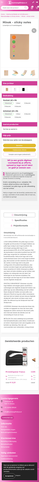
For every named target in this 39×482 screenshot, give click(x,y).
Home (3, 14)
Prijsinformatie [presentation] (20, 225)
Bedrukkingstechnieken (9, 432)
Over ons (4, 427)
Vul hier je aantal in (10, 129)
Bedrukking (8, 96)
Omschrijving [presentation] (20, 215)
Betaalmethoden (7, 444)
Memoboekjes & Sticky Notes (10, 16)
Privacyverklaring (7, 461)
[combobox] (14, 8)
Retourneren (5, 447)
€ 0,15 (10, 382)
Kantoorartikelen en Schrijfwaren (17, 14)
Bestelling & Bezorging (8, 441)
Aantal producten (10, 124)
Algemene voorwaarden (9, 456)
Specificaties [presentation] (21, 220)
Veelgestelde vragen (8, 429)
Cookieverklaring (7, 459)
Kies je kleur (8, 83)
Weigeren (17, 475)
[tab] (19, 215)
